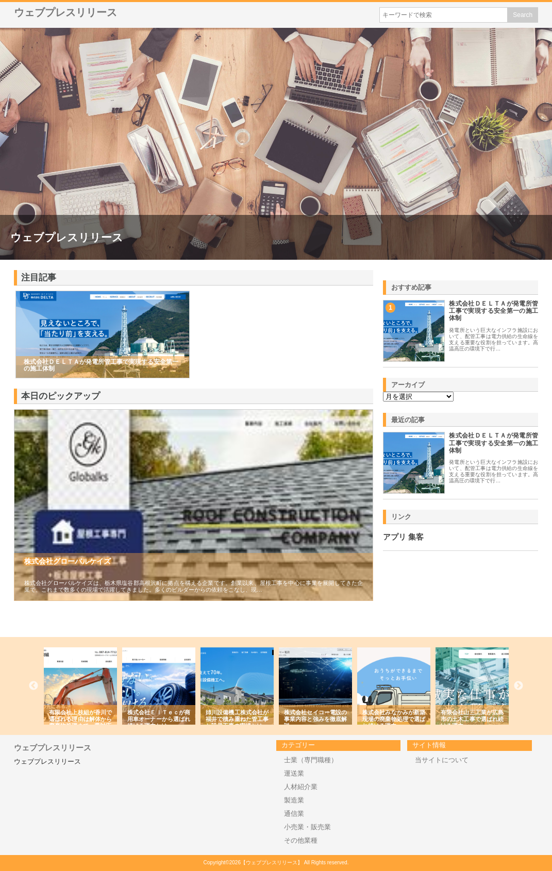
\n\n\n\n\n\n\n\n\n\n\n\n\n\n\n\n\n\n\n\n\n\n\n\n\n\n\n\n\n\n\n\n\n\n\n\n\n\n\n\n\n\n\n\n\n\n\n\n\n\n (418, 396)
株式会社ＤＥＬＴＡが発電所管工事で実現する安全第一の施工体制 (493, 311)
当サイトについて (442, 760)
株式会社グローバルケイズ (67, 561)
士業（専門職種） (311, 760)
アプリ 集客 (403, 537)
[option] (95, 686)
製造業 (294, 800)
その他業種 (300, 840)
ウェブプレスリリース (65, 12)
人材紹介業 (300, 787)
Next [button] (518, 686)
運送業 (294, 773)
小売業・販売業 (307, 827)
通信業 (294, 813)
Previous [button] (33, 686)
